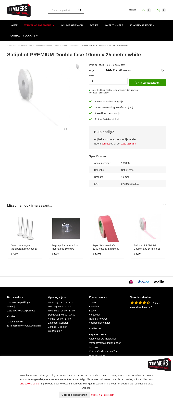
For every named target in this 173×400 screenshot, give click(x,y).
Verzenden (94, 314)
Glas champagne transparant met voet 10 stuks (24, 248)
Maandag (53, 302)
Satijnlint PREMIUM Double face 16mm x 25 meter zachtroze (147, 248)
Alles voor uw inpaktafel (102, 338)
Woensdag (53, 310)
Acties (94, 25)
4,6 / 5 (156, 302)
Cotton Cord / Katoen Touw (104, 351)
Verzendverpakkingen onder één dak (105, 344)
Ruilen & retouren (98, 318)
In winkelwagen (147, 83)
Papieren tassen (98, 334)
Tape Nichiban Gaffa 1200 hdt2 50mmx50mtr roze (106, 248)
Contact (93, 302)
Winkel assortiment (37, 25)
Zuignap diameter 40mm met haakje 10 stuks (65, 247)
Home (14, 25)
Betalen (93, 310)
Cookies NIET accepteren (102, 395)
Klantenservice (141, 25)
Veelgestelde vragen (99, 322)
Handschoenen (97, 355)
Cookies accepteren (74, 394)
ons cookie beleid (30, 383)
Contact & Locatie (22, 35)
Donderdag (54, 314)
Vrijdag (51, 318)
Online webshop (72, 25)
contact (106, 143)
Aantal (91, 76)
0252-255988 (128, 143)
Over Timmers (114, 25)
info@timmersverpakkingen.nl (25, 325)
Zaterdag (53, 322)
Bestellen (94, 306)
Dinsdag (52, 306)
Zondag (52, 326)
